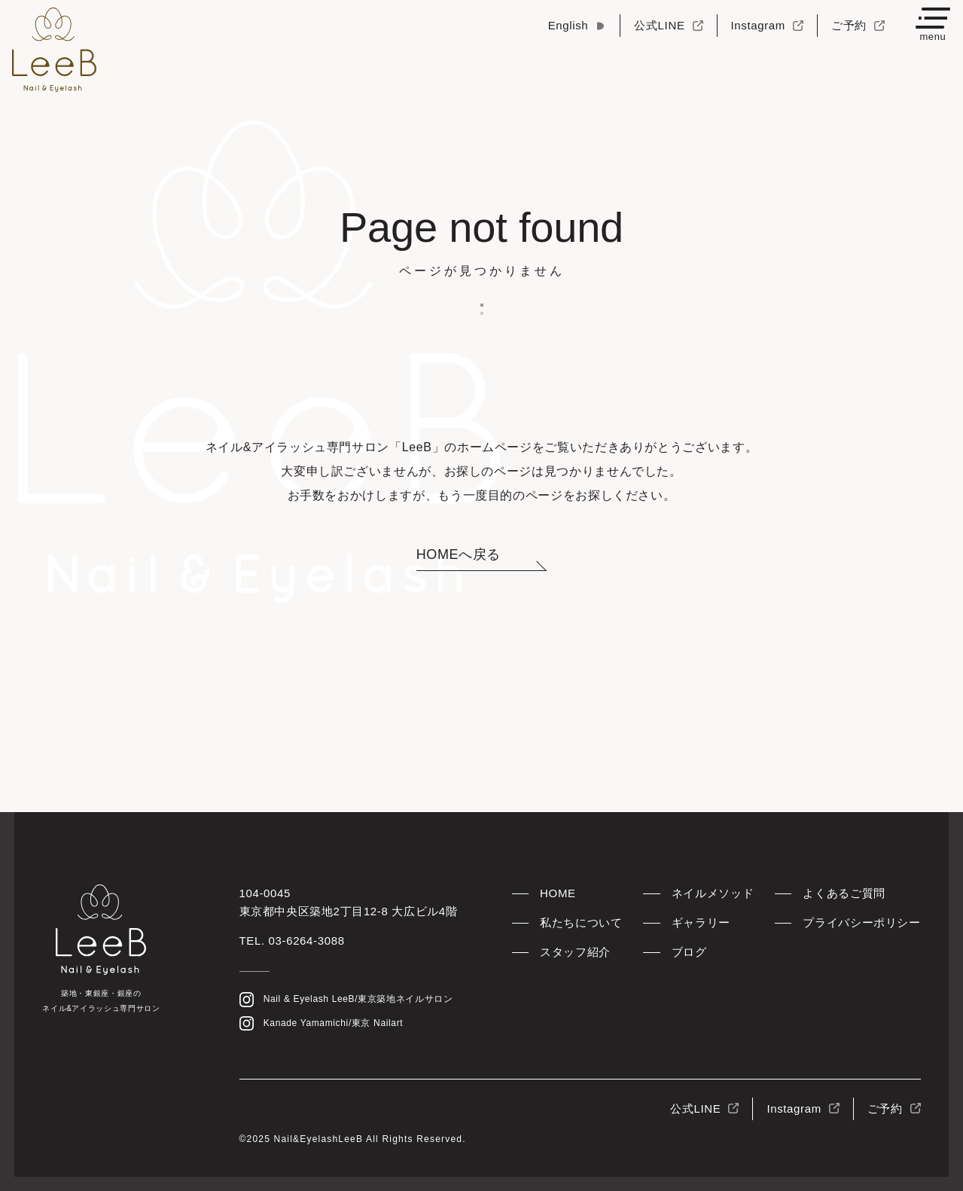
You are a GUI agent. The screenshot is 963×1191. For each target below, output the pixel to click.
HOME (558, 893)
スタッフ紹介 (575, 951)
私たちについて (581, 922)
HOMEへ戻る (458, 554)
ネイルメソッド (713, 893)
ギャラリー (701, 922)
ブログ (689, 951)
